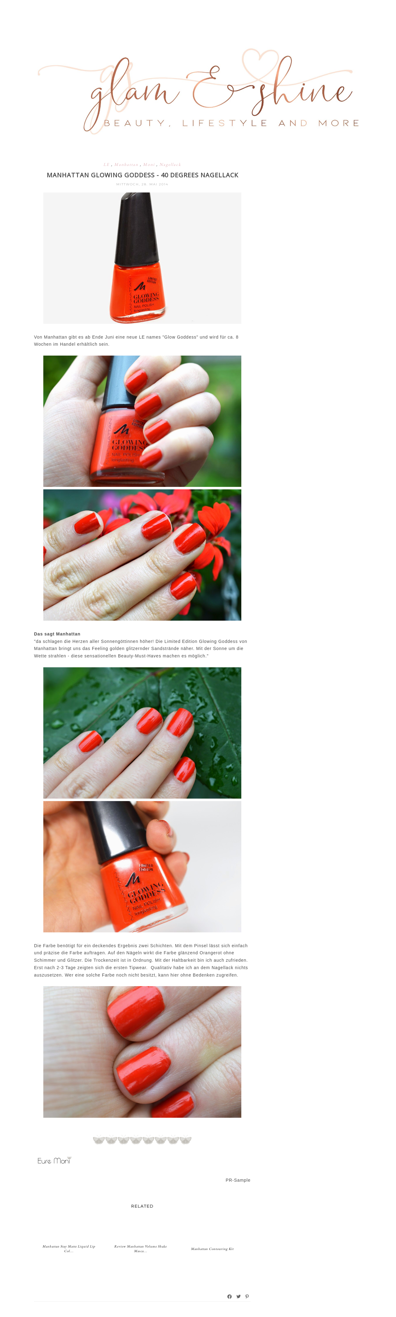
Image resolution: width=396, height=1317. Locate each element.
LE (107, 164)
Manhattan (127, 164)
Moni (149, 164)
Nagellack (170, 164)
